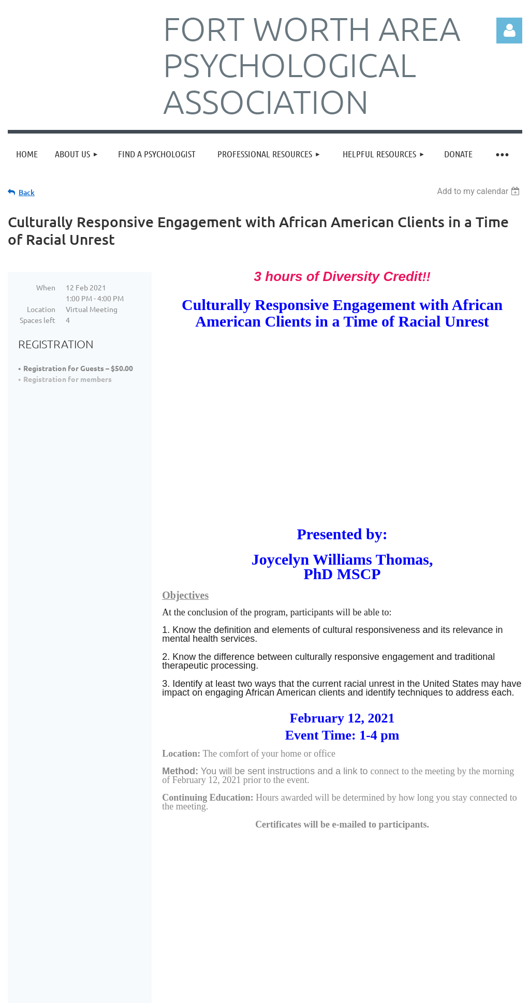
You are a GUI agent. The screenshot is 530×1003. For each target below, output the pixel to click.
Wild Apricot (398, 994)
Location (41, 309)
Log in (509, 30)
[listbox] (479, 191)
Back (27, 192)
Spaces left (37, 320)
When (45, 287)
